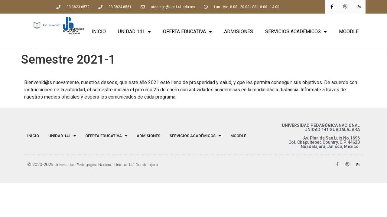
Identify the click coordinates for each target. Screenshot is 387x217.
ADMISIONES (238, 31)
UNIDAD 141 (134, 31)
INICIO (99, 31)
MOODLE (349, 31)
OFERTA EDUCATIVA (187, 31)
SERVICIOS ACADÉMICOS (296, 31)
